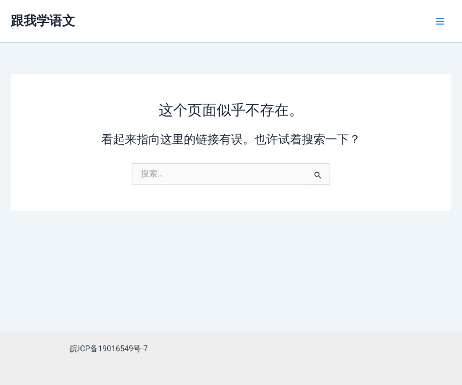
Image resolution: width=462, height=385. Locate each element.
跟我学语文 (43, 20)
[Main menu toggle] (440, 21)
